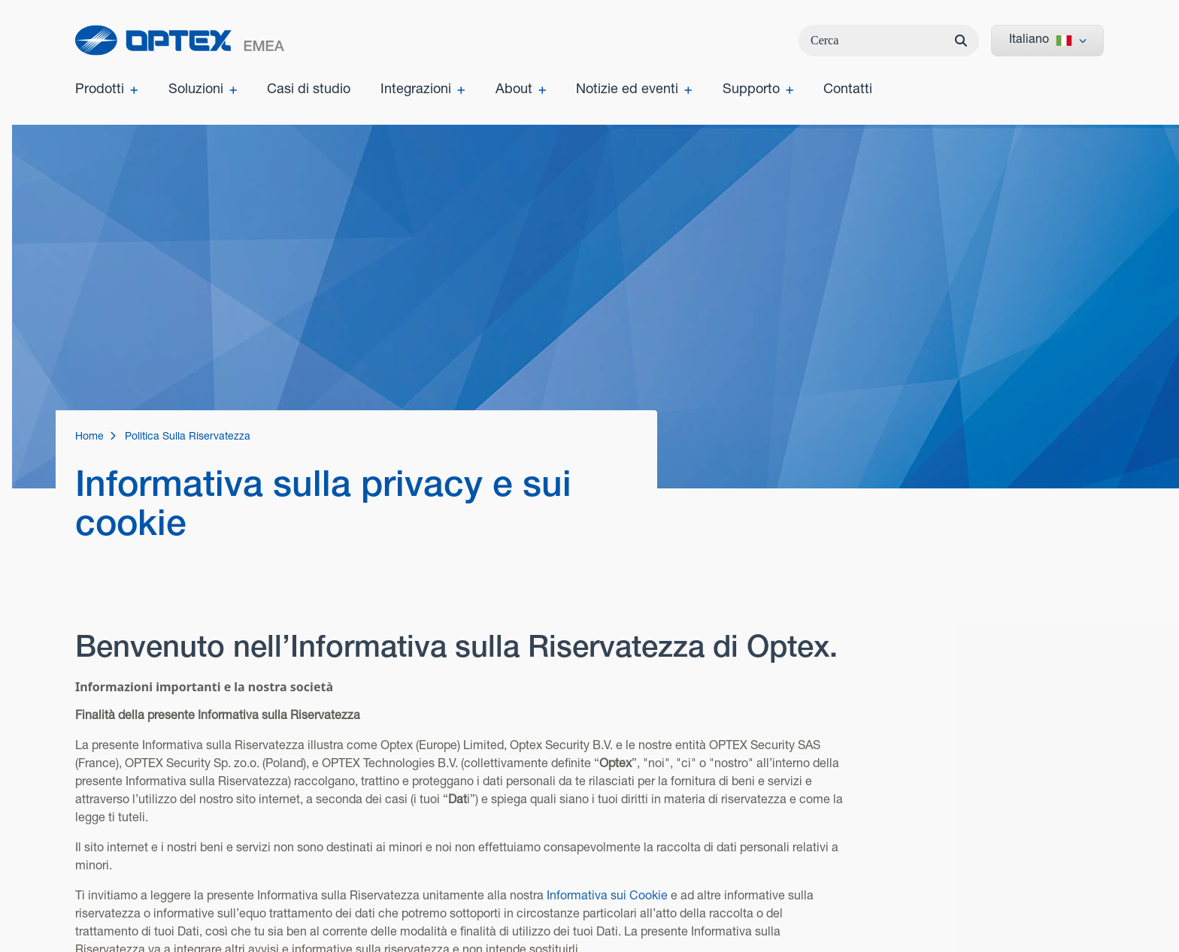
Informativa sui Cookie (607, 894)
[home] (179, 40)
